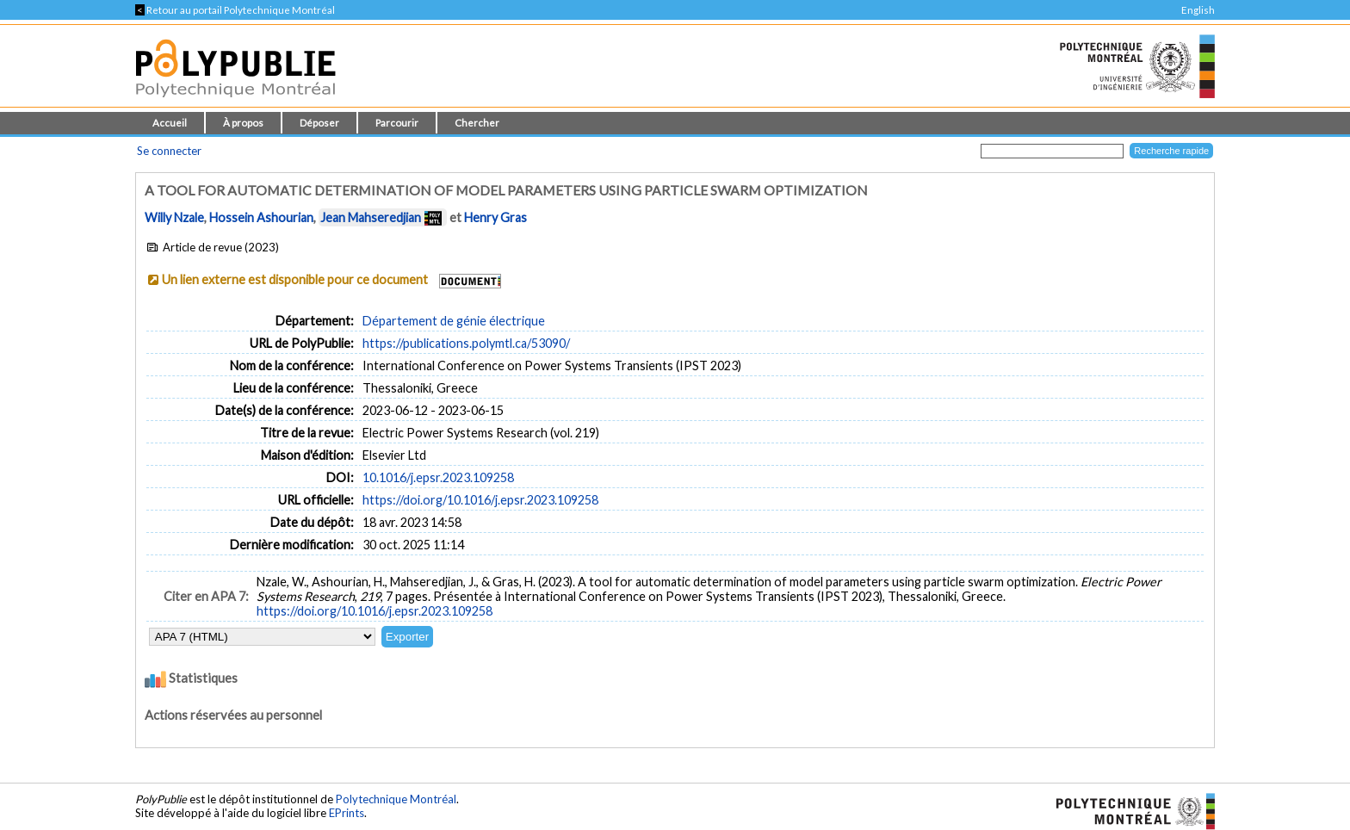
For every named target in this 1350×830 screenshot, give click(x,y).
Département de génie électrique (453, 320)
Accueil (169, 122)
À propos (243, 122)
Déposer (319, 122)
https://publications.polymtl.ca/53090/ (466, 343)
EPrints (346, 813)
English (1198, 9)
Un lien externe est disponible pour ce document (295, 279)
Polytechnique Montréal (396, 799)
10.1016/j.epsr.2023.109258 (438, 477)
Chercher (477, 122)
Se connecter (169, 151)
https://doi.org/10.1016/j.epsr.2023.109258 (480, 499)
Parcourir (396, 122)
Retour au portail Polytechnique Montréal (235, 9)
